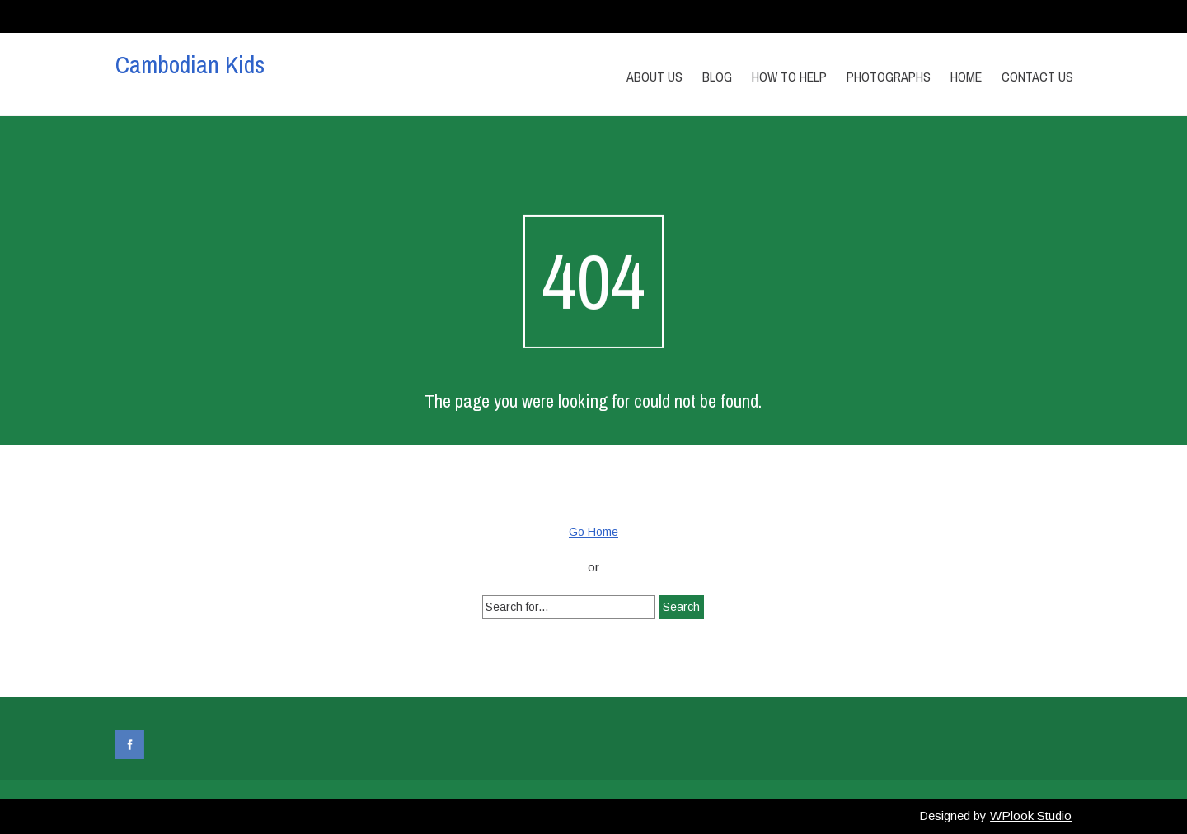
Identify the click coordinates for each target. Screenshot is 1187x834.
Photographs (889, 77)
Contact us (1037, 77)
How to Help (789, 77)
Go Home (593, 531)
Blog (717, 77)
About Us (654, 77)
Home (966, 77)
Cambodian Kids (190, 64)
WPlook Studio (1031, 815)
